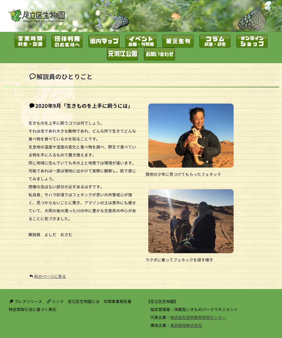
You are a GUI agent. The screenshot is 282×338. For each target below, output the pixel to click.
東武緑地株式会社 (186, 325)
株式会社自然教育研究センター (198, 317)
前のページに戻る (50, 276)
